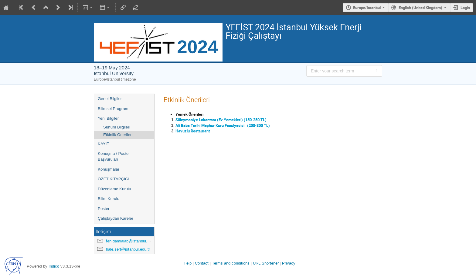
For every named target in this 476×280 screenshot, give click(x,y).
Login (465, 7)
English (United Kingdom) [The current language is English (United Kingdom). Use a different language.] (420, 7)
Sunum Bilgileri (116, 127)
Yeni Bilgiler (108, 118)
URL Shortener (266, 263)
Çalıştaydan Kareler (115, 218)
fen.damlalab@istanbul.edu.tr (131, 241)
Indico (54, 266)
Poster (104, 208)
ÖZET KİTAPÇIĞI (113, 179)
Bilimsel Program (113, 108)
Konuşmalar (108, 169)
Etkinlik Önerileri (117, 134)
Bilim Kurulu (108, 198)
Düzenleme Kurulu (114, 189)
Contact (202, 263)
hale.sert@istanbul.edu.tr (128, 249)
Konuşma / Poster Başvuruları (114, 156)
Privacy (288, 263)
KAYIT (103, 144)
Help (188, 263)
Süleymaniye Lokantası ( (197, 119)
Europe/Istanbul (367, 7)
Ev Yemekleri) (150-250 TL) (243, 119)
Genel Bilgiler (110, 98)
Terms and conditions (231, 263)
